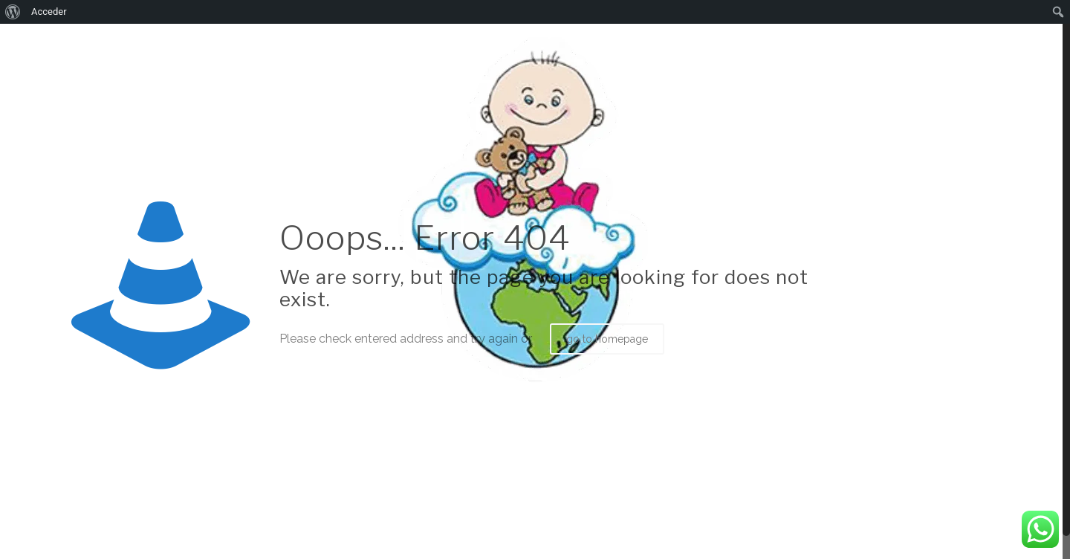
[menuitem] (13, 12)
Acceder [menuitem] (49, 11)
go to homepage (607, 339)
